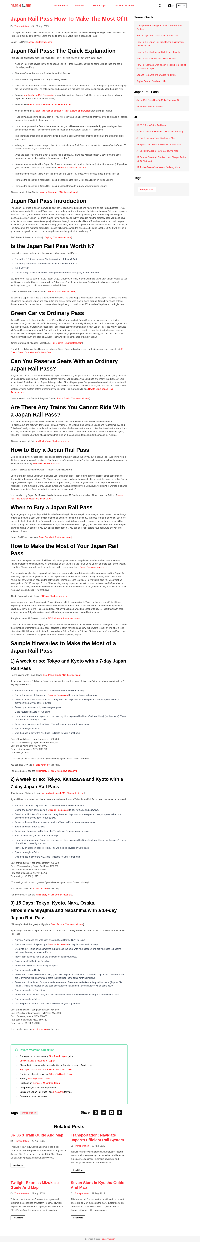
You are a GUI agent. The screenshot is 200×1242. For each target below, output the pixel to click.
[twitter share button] (103, 1112)
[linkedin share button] (111, 1112)
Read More (18, 1165)
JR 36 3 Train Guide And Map (37, 1135)
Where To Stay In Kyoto (60, 1074)
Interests (81, 5)
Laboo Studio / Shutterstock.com (73, 398)
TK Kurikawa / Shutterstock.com (64, 618)
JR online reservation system (71, 167)
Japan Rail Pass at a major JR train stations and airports (62, 111)
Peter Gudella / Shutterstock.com (55, 537)
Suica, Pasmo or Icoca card (93, 567)
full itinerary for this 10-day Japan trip (54, 895)
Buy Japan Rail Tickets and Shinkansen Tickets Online (46, 1069)
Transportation (21, 26)
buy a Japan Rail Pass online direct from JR (49, 104)
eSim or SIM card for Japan (46, 1083)
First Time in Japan (123, 5)
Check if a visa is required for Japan (37, 1061)
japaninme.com (108, 1239)
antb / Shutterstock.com (40, 42)
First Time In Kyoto (58, 1056)
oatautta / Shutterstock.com (61, 291)
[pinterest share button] (119, 1112)
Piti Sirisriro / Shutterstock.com (67, 343)
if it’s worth (58, 1092)
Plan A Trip (100, 5)
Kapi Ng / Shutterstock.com (57, 237)
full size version (40, 765)
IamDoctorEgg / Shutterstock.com (52, 441)
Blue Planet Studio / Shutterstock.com (61, 675)
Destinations (60, 5)
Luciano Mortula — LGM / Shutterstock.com (62, 793)
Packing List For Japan (39, 1078)
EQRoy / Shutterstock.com (54, 596)
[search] (160, 6)
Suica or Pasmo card (58, 695)
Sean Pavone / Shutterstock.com (67, 924)
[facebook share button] (95, 1112)
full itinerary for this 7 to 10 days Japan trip (57, 771)
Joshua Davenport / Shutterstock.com (58, 192)
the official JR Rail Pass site (46, 463)
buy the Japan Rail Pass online (39, 95)
